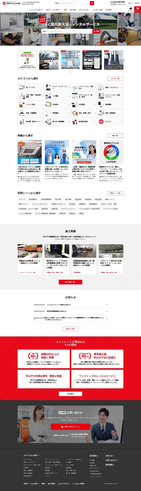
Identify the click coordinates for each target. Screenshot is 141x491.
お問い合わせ (110, 460)
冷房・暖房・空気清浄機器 (52, 462)
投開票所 (82, 204)
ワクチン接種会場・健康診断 (45, 213)
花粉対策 (54, 209)
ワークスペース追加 (110, 209)
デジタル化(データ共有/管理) (89, 209)
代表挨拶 (92, 463)
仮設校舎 (88, 199)
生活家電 (47, 467)
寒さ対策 (68, 199)
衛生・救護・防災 (71, 470)
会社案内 (93, 456)
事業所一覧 (93, 465)
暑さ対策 (58, 199)
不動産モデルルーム (58, 204)
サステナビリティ (95, 468)
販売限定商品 (27, 476)
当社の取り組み (94, 471)
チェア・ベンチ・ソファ (52, 459)
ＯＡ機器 (68, 462)
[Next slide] (123, 60)
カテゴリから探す (31, 455)
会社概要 (92, 460)
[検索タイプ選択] (57, 3)
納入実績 (51, 484)
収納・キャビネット (29, 462)
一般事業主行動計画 (95, 474)
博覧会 (81, 213)
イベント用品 (70, 465)
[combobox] (75, 3)
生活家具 (26, 467)
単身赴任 (72, 213)
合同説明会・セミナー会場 (28, 209)
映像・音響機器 (28, 470)
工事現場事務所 (45, 199)
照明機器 (47, 470)
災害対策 (62, 213)
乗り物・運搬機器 (71, 473)
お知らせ (130, 3)
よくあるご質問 (78, 484)
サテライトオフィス (68, 209)
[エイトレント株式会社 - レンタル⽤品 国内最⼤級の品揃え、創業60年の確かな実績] (11, 3)
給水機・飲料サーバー (51, 473)
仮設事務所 (33, 199)
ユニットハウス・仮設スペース (54, 465)
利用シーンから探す (31, 484)
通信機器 (68, 467)
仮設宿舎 (78, 199)
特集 (43, 484)
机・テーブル (27, 459)
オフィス (22, 199)
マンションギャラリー (40, 204)
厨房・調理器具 (28, 473)
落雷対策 (44, 209)
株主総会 (72, 204)
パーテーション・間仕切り (73, 459)
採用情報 (137, 3)
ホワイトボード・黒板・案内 (32, 465)
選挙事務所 (93, 204)
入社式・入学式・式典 (108, 204)
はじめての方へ (63, 484)
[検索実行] (92, 3)
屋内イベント (109, 199)
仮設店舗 (98, 199)
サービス (47, 476)
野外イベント (23, 204)
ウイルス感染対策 (25, 213)
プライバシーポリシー (96, 476)
